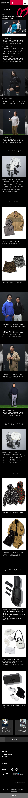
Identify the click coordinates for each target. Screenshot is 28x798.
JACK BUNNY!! (5, 763)
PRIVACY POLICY (7, 754)
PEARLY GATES (5, 761)
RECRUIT (5, 757)
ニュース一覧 (14, 739)
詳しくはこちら (14, 791)
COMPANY (5, 752)
